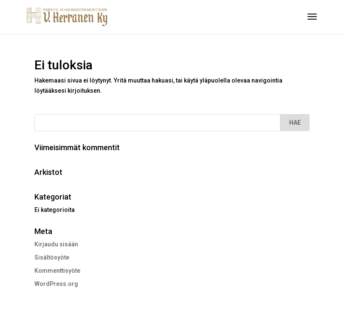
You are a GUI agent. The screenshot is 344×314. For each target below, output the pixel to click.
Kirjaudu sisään (56, 244)
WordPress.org (56, 283)
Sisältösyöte (51, 257)
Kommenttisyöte (57, 270)
